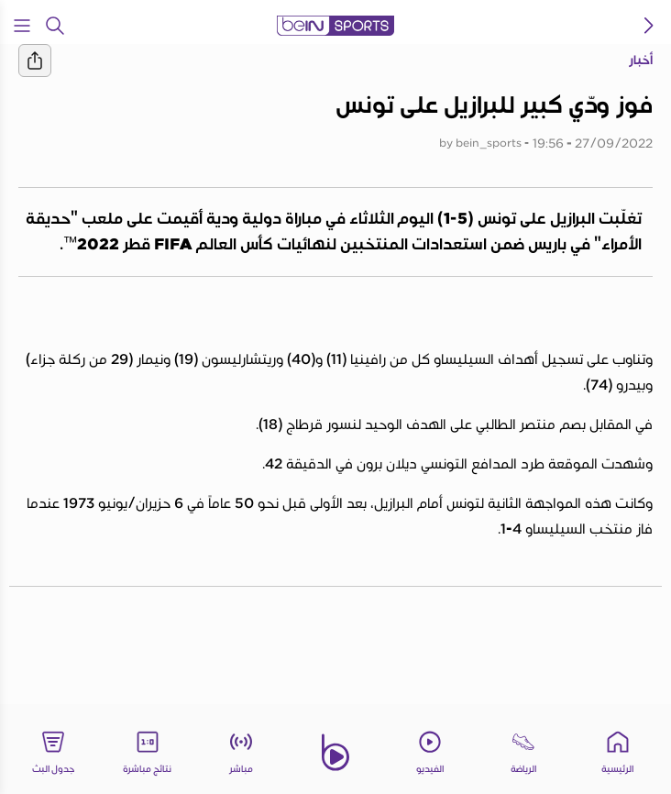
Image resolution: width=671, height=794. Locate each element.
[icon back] (649, 26)
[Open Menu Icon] (22, 26)
